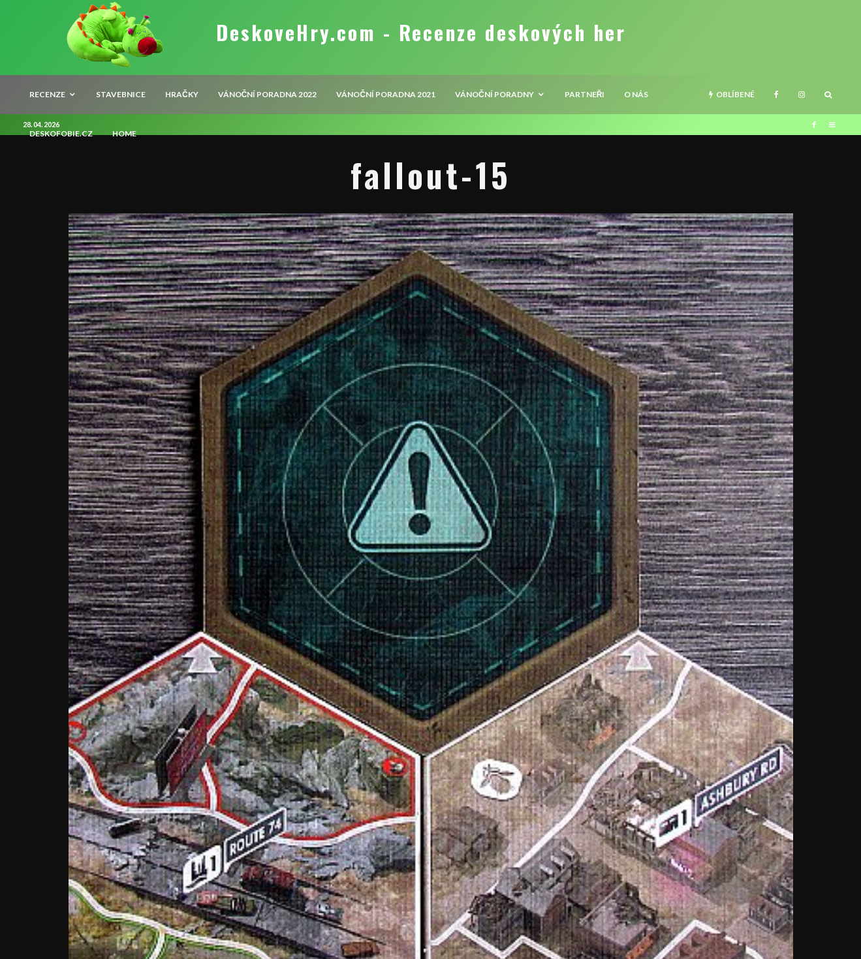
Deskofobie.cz (61, 133)
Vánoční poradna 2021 (385, 94)
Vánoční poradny (494, 94)
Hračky (181, 94)
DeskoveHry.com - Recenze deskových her (421, 32)
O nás (636, 94)
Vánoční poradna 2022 (267, 94)
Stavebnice (121, 94)
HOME (124, 133)
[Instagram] (802, 94)
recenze (47, 94)
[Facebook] (776, 94)
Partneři (585, 94)
